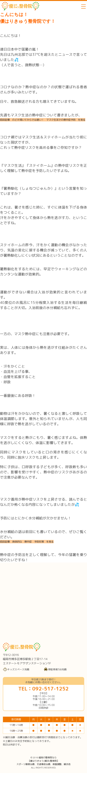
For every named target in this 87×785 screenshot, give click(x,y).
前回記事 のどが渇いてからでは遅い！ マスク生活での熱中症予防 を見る (42, 119)
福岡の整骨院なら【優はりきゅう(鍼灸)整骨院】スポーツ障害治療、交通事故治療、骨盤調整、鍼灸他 (43, 761)
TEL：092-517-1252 (43, 688)
